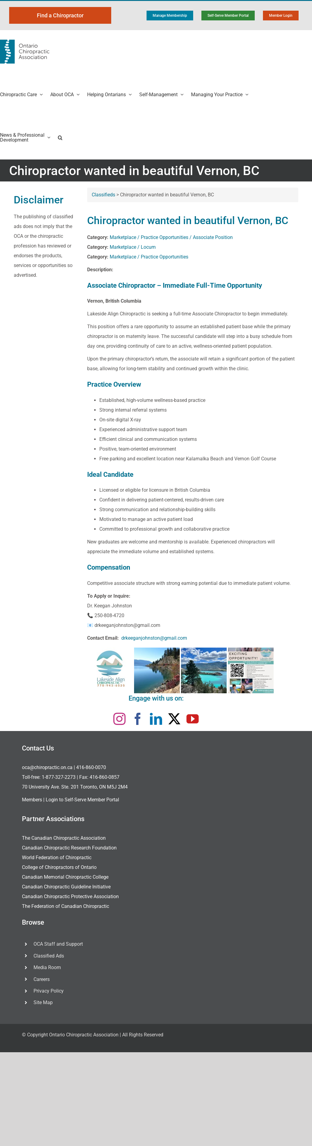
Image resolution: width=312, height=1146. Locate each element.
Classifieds (103, 195)
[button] (60, 137)
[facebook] (138, 719)
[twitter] (174, 719)
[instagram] (119, 719)
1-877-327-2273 (59, 777)
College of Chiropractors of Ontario (59, 867)
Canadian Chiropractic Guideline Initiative (66, 887)
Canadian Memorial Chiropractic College (65, 877)
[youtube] (192, 719)
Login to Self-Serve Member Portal (82, 800)
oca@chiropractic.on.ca (47, 767)
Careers (42, 979)
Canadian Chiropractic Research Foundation (69, 848)
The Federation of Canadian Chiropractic (65, 906)
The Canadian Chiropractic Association (64, 838)
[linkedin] (156, 719)
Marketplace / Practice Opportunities (149, 257)
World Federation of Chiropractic (56, 857)
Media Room (47, 967)
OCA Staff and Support (58, 944)
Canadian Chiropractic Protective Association (70, 896)
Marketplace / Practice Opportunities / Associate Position (171, 237)
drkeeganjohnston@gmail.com (154, 638)
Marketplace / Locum (133, 247)
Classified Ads (49, 956)
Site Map (43, 1002)
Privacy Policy (49, 991)
